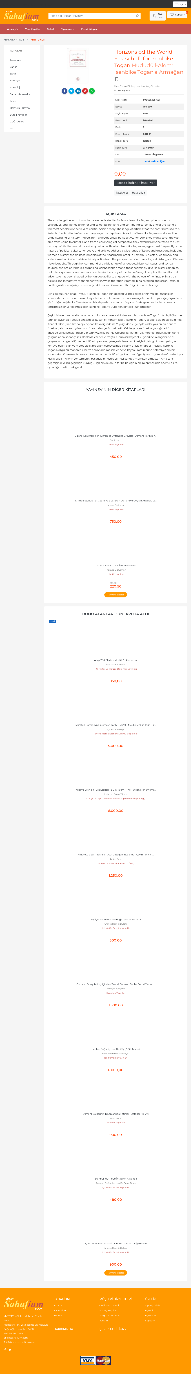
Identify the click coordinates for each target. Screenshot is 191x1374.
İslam (13, 101)
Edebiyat (15, 80)
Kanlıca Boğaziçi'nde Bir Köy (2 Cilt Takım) (116, 1049)
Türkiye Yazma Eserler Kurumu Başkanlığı (115, 733)
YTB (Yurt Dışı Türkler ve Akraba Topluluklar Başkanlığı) (115, 798)
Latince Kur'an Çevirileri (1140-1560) (116, 565)
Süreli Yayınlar (18, 114)
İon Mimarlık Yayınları (115, 1057)
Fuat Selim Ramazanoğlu (115, 1053)
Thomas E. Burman (115, 569)
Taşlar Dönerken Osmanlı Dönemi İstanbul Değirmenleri (115, 1243)
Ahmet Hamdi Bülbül (115, 923)
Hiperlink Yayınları (115, 993)
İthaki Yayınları (115, 444)
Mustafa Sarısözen (115, 664)
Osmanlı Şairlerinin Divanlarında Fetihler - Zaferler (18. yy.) (116, 1114)
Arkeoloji (15, 87)
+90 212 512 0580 (13, 1333)
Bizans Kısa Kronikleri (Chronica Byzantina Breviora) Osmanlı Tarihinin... (116, 435)
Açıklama (115, 214)
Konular (16, 50)
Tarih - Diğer (157, 161)
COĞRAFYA (17, 121)
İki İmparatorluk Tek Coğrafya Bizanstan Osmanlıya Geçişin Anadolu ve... (115, 500)
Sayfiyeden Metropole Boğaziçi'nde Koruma (115, 919)
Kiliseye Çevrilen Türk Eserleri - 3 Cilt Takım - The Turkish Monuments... (115, 789)
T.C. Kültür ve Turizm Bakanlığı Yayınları (116, 668)
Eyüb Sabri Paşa (115, 729)
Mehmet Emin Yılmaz (115, 794)
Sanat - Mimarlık (20, 94)
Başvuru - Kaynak (20, 107)
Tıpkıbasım (16, 60)
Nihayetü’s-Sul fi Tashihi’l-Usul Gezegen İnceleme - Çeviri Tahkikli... (116, 854)
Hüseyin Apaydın (115, 988)
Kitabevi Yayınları (115, 1122)
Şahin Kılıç (115, 440)
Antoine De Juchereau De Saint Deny (116, 1183)
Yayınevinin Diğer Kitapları (115, 389)
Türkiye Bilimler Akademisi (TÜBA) (115, 863)
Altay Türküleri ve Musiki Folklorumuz (115, 660)
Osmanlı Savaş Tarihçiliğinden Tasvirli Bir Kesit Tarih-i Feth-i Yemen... (116, 984)
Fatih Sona (115, 1118)
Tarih (13, 73)
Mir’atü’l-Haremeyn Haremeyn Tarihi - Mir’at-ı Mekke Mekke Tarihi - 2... (115, 725)
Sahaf (13, 66)
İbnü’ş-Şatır (116, 859)
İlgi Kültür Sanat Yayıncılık (116, 928)
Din (12, 128)
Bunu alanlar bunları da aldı (115, 614)
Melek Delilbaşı (116, 505)
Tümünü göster (115, 594)
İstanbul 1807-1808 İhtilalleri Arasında (115, 1178)
